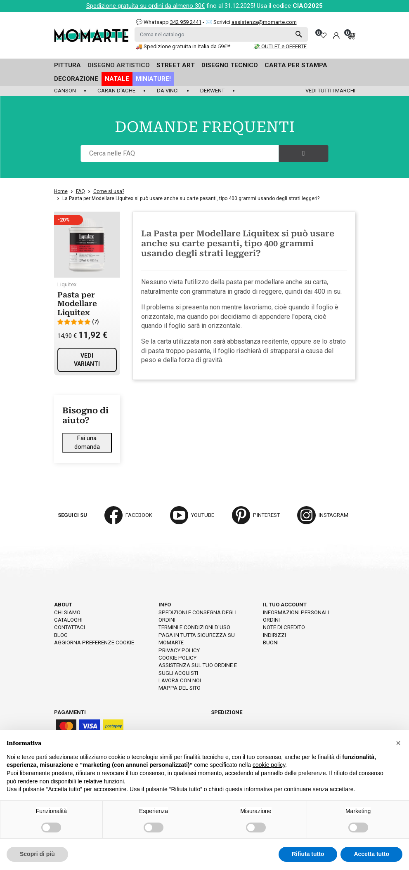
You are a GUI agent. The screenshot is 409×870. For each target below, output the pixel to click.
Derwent (212, 90)
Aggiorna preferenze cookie (94, 642)
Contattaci (69, 627)
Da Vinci (168, 90)
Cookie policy (177, 658)
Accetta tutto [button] (371, 854)
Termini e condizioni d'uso (194, 627)
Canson (65, 90)
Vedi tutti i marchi (330, 90)
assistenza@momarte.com (264, 22)
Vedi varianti (87, 359)
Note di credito (284, 627)
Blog (61, 635)
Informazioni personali (296, 612)
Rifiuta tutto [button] (308, 854)
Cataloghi (68, 620)
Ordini (271, 620)
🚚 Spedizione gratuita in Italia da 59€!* (183, 46)
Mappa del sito (179, 688)
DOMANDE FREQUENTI (205, 127)
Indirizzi (274, 635)
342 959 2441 (185, 22)
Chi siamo (67, 612)
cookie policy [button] (269, 765)
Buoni (271, 642)
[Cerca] (221, 34)
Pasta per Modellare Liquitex (77, 303)
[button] (398, 743)
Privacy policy (179, 650)
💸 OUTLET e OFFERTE (280, 46)
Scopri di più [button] (37, 854)
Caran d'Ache (116, 90)
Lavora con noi (179, 680)
